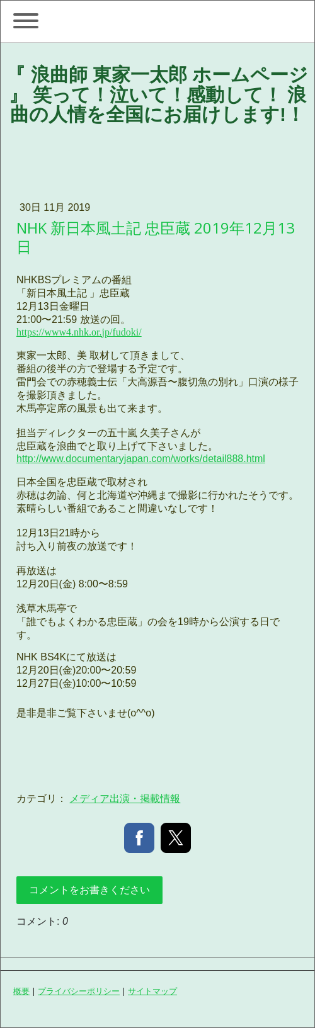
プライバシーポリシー (79, 991)
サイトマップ (152, 991)
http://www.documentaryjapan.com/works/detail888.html (140, 458)
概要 (21, 991)
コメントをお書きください (89, 889)
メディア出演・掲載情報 (124, 798)
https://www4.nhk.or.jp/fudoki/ (79, 332)
